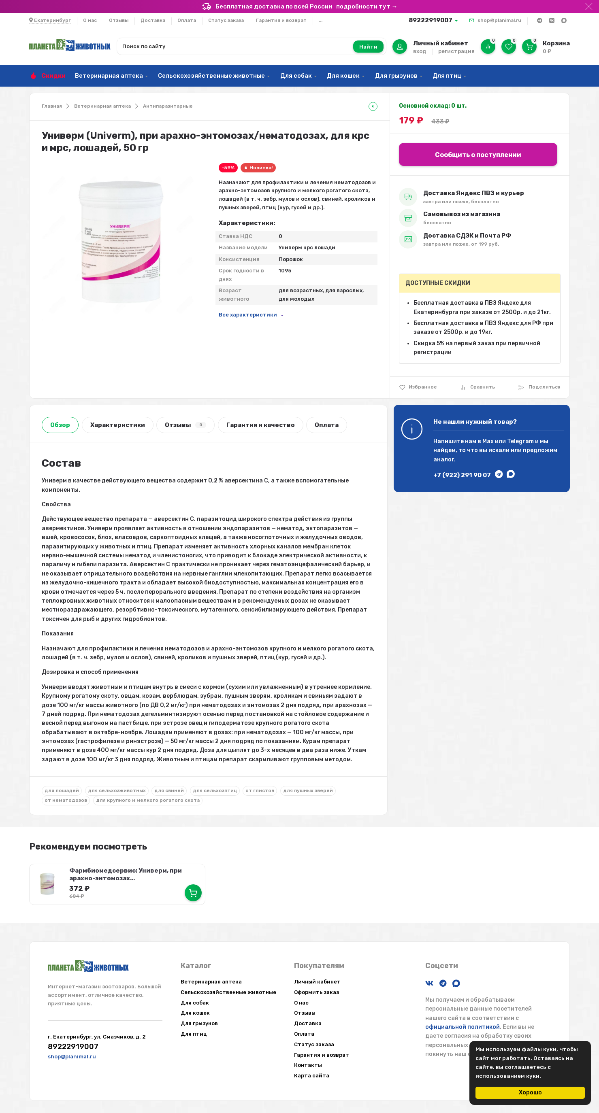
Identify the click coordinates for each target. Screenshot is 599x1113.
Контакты (308, 1065)
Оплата (186, 20)
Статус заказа (226, 20)
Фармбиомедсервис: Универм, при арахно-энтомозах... (125, 874)
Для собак (296, 75)
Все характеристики (248, 315)
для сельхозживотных (117, 790)
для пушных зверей (308, 790)
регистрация (456, 51)
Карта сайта (311, 1076)
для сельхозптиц (215, 790)
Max (488, 441)
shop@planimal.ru (499, 20)
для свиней (169, 790)
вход (419, 51)
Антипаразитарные (168, 106)
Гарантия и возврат (281, 20)
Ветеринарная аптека (109, 75)
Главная (52, 106)
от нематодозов (66, 800)
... (320, 20)
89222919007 (430, 20)
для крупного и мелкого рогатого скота (148, 800)
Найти (368, 47)
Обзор (60, 425)
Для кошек (343, 75)
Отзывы (118, 20)
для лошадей (62, 790)
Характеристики (117, 425)
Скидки (53, 75)
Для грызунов (396, 75)
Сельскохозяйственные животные (211, 75)
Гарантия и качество (260, 425)
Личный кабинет (317, 982)
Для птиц (447, 75)
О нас (90, 20)
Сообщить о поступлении (478, 155)
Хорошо (530, 1092)
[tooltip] (373, 106)
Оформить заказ (316, 992)
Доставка (153, 20)
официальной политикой (462, 1027)
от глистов (259, 790)
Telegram (520, 441)
